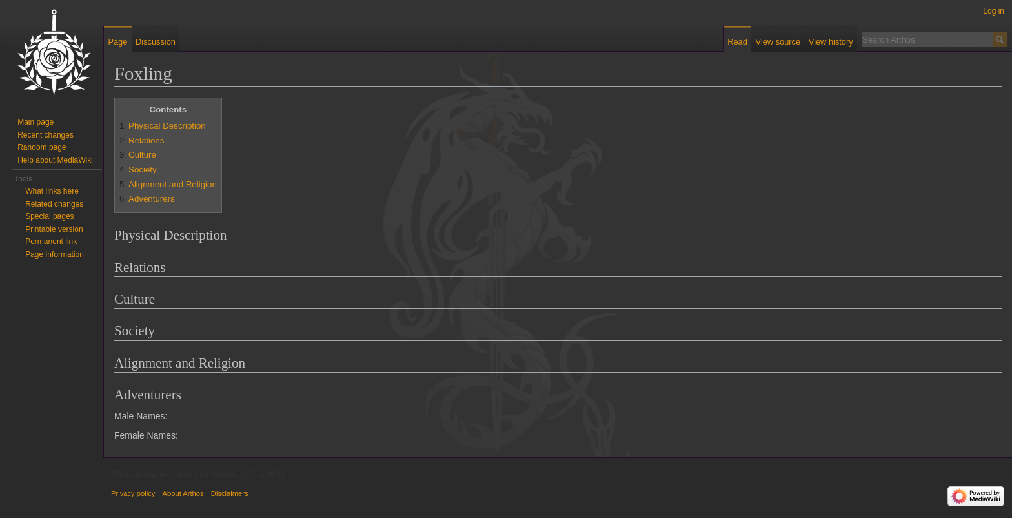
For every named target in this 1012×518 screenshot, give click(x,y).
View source (778, 42)
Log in (993, 11)
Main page (35, 122)
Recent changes (45, 135)
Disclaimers (229, 493)
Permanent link (51, 241)
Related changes (54, 204)
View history (831, 42)
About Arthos (183, 493)
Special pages (49, 216)
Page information (54, 254)
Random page (41, 147)
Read (737, 42)
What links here (52, 191)
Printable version (54, 229)
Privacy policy (133, 493)
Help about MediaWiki (55, 160)
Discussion (156, 42)
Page (117, 42)
